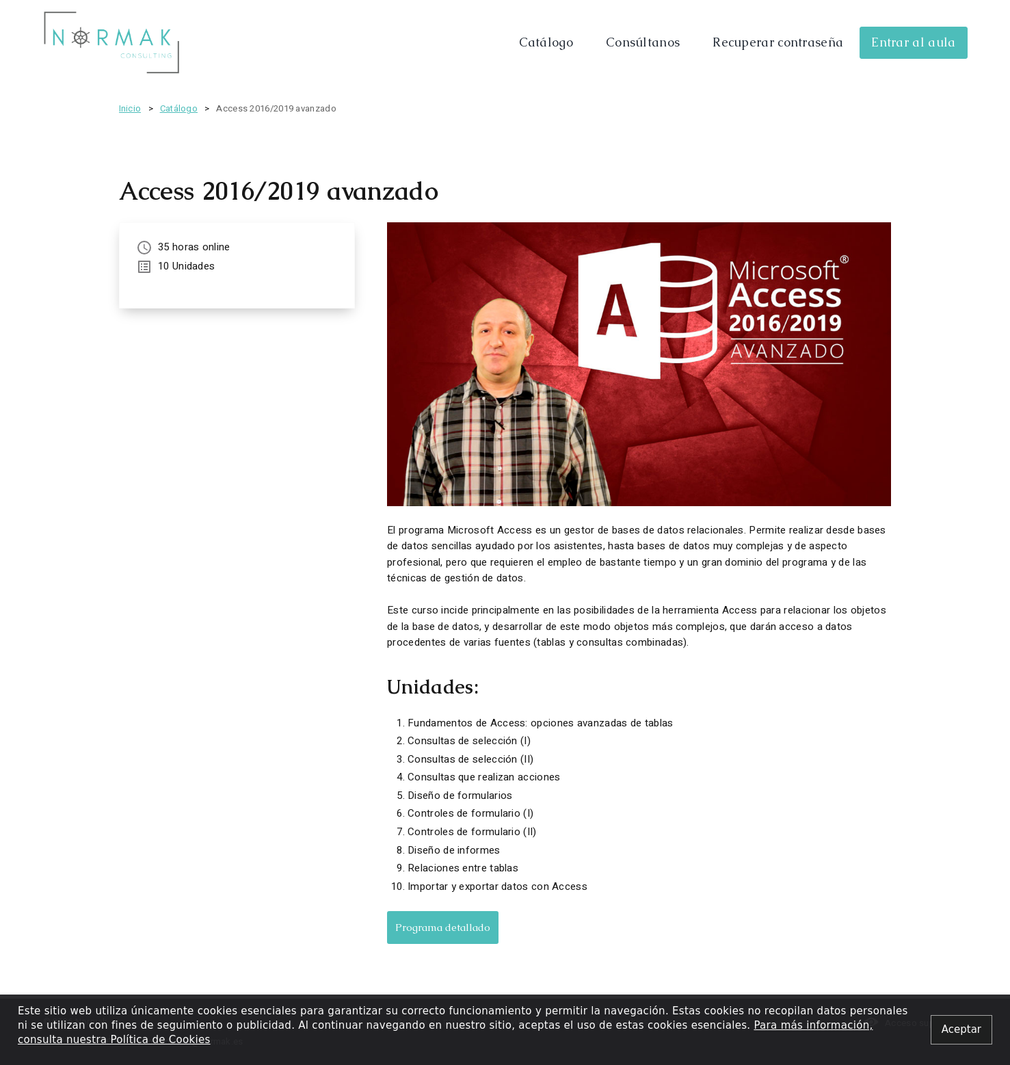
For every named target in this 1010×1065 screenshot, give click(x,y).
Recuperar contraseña (778, 42)
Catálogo (546, 42)
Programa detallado (442, 927)
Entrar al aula (913, 42)
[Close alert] (961, 1029)
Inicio (130, 108)
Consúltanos (643, 42)
